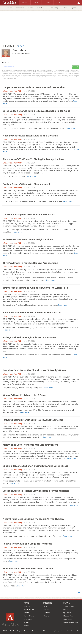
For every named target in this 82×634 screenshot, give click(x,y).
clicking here (13, 78)
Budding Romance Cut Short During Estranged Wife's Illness (35, 465)
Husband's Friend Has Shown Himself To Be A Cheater (32, 312)
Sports (74, 8)
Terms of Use (65, 631)
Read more (70, 128)
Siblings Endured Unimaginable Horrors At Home (29, 337)
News (46, 606)
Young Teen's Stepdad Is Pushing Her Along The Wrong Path (35, 287)
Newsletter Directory (70, 622)
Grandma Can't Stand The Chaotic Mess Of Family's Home (34, 370)
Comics (46, 609)
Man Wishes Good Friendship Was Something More (30, 444)
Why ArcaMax (67, 616)
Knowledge (55, 8)
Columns (47, 613)
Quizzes (46, 616)
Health (31, 8)
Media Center (67, 619)
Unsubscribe (75, 631)
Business (9, 8)
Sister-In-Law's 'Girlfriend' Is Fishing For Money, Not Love (33, 159)
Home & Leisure (42, 8)
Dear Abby (17, 91)
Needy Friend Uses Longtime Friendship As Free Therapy (33, 518)
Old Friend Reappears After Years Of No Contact (29, 214)
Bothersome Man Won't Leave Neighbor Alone (28, 239)
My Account (67, 613)
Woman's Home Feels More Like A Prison (24, 395)
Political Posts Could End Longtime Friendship (27, 543)
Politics (65, 8)
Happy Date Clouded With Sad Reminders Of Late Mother (34, 87)
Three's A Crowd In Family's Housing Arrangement (30, 262)
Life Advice (7, 91)
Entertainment (20, 8)
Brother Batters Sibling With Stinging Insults (27, 184)
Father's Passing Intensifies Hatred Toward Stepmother (33, 419)
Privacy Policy (55, 631)
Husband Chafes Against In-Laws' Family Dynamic (30, 135)
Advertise (46, 631)
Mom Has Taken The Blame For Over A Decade (28, 568)
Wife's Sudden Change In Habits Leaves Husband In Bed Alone (36, 110)
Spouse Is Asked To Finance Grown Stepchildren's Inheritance (36, 490)
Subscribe (75, 67)
